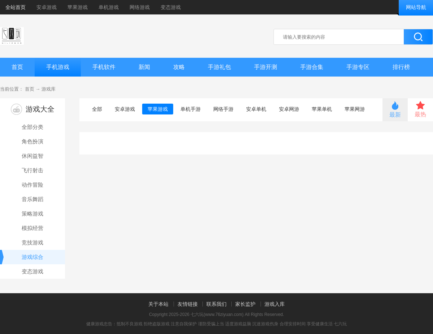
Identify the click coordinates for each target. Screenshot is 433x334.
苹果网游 (355, 109)
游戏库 (48, 89)
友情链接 (188, 304)
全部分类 (32, 127)
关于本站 (158, 304)
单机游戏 (109, 7)
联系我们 (216, 304)
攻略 (179, 67)
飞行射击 (32, 170)
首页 (17, 67)
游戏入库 (274, 304)
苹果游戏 (77, 7)
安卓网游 (289, 109)
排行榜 (401, 67)
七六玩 (340, 323)
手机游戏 (57, 67)
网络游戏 (140, 7)
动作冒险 (32, 185)
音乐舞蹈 (32, 199)
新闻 (144, 67)
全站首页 (15, 7)
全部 (97, 109)
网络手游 (223, 109)
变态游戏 (171, 7)
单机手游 (190, 109)
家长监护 (245, 304)
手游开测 (265, 67)
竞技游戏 (32, 242)
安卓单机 (256, 109)
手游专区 (357, 67)
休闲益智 (32, 156)
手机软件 (103, 67)
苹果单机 (322, 109)
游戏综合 (21, 257)
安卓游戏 (46, 7)
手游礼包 (219, 67)
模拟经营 (32, 228)
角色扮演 (32, 141)
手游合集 (311, 67)
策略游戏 (32, 214)
